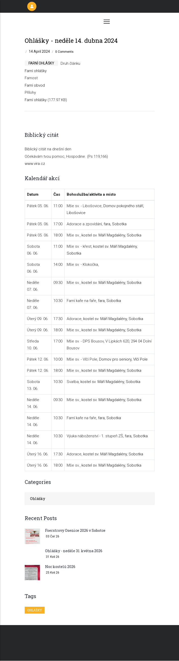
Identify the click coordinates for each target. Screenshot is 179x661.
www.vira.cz (35, 163)
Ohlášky (37, 498)
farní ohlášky (41, 63)
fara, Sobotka (115, 224)
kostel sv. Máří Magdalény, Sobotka (111, 235)
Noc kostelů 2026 (60, 566)
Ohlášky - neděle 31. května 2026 (73, 550)
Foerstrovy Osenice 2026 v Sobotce (75, 530)
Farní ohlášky (36, 71)
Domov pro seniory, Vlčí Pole (123, 359)
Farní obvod (35, 85)
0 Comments (64, 52)
